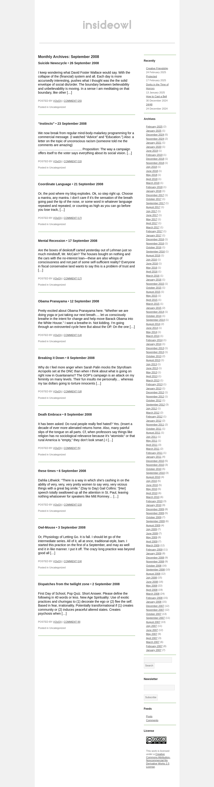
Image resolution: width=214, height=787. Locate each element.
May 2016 (151, 267)
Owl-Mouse (46, 527)
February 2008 (154, 597)
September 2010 (155, 473)
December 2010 (155, 461)
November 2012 (155, 396)
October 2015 (154, 287)
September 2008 (155, 569)
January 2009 (154, 553)
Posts (149, 716)
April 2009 (152, 541)
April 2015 (152, 299)
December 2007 (155, 606)
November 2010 (155, 464)
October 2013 (154, 356)
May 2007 (151, 634)
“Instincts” (46, 123)
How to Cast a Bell (156, 96)
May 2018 (151, 175)
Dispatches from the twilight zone (63, 584)
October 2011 (154, 428)
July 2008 (151, 577)
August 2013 (153, 360)
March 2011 (153, 448)
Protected (151, 76)
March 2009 (153, 545)
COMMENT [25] (73, 100)
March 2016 (153, 275)
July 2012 (151, 408)
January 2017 (154, 235)
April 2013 (152, 376)
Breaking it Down (51, 358)
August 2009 (153, 525)
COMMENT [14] (73, 335)
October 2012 (154, 400)
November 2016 (155, 243)
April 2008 (152, 589)
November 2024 (155, 138)
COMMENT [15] (73, 161)
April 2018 (152, 179)
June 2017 (152, 215)
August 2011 (153, 432)
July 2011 (151, 436)
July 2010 (151, 481)
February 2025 (154, 126)
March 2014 (153, 336)
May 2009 (151, 537)
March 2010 (153, 497)
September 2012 (155, 404)
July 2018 (151, 166)
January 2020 (154, 146)
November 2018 (155, 163)
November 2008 (155, 561)
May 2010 (151, 489)
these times (47, 471)
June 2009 (152, 533)
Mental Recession (51, 241)
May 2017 (151, 219)
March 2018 (153, 183)
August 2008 (153, 573)
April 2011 (152, 444)
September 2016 (155, 251)
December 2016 (155, 239)
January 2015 (154, 308)
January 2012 (154, 420)
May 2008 (151, 585)
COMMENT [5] (72, 448)
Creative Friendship (157, 68)
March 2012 (153, 412)
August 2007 (153, 622)
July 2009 (151, 529)
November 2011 (155, 424)
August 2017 (153, 207)
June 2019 (152, 150)
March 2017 (153, 227)
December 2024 (155, 134)
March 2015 (153, 303)
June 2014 (152, 328)
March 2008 (153, 593)
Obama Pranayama (52, 301)
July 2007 (151, 626)
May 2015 (151, 295)
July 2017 (151, 211)
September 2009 (155, 521)
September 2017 (155, 203)
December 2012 (155, 392)
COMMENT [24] (73, 561)
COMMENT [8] (72, 621)
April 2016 (152, 271)
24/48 (149, 104)
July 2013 (151, 364)
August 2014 (153, 324)
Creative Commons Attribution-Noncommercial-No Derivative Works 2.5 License (158, 760)
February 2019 (154, 154)
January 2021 (154, 142)
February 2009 (154, 549)
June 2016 (152, 263)
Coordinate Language (54, 184)
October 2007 (154, 614)
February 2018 (154, 187)
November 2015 (155, 283)
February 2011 (154, 452)
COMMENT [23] (73, 504)
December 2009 (155, 509)
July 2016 (151, 259)
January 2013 (154, 388)
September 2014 (155, 319)
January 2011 (154, 456)
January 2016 (154, 279)
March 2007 (153, 642)
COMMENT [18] (73, 391)
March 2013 (153, 380)
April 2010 (152, 493)
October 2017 (154, 199)
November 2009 (155, 513)
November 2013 (155, 352)
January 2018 (154, 191)
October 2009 (154, 517)
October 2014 (154, 316)
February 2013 (154, 384)
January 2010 (154, 505)
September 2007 (155, 617)
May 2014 (151, 332)
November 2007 (155, 609)
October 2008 (154, 565)
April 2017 (152, 223)
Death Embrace (50, 414)
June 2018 (152, 171)
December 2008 (155, 557)
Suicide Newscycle (52, 63)
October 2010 (154, 469)
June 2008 (152, 581)
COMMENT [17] (73, 218)
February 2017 (154, 231)
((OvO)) (57, 100)
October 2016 (154, 247)
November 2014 (155, 311)
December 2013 (155, 348)
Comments (152, 720)
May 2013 (151, 372)
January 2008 (154, 601)
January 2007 (154, 650)
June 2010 (152, 485)
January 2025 (154, 130)
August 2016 (153, 255)
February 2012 (154, 416)
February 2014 (154, 340)
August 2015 (153, 291)
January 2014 (154, 344)
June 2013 (152, 368)
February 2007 (154, 646)
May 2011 (151, 440)
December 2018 (155, 158)
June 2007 (152, 630)
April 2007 (152, 638)
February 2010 (154, 501)
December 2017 (155, 195)
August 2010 (153, 477)
